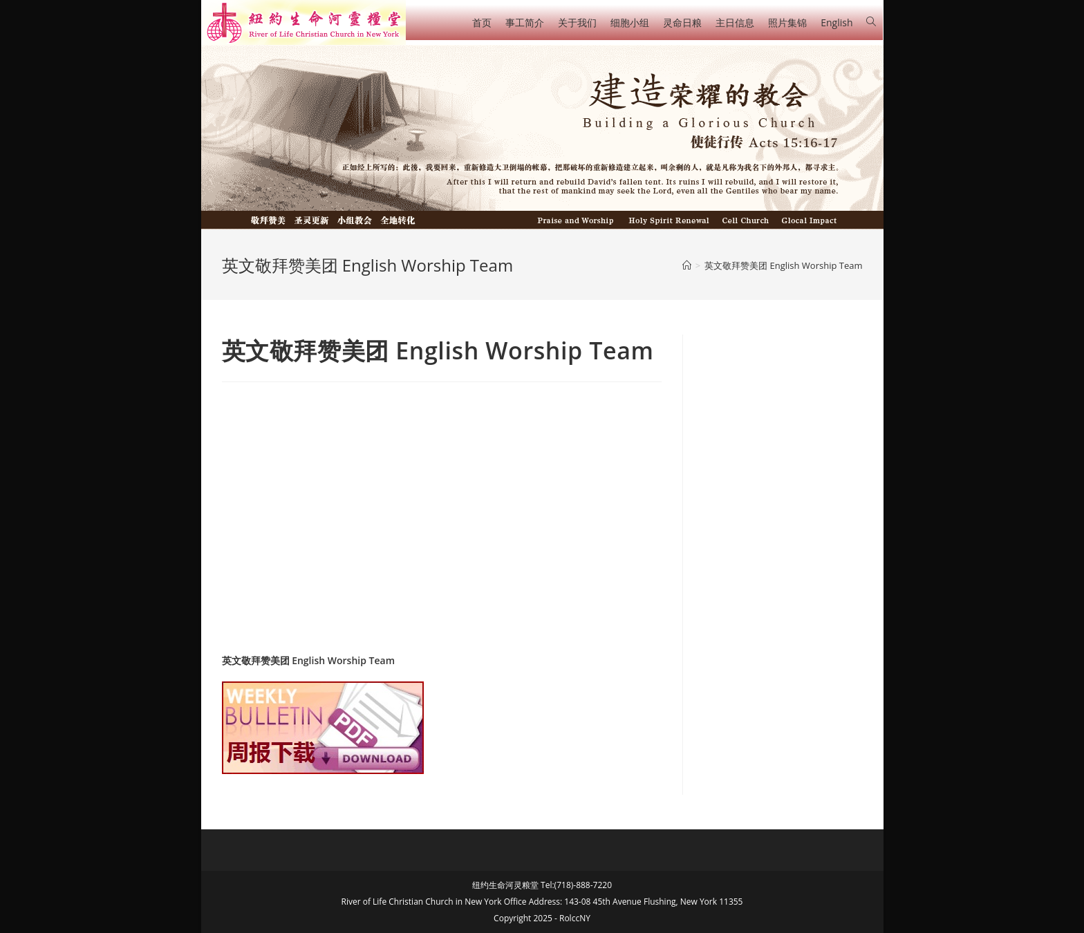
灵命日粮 (682, 22)
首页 (482, 22)
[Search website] (871, 21)
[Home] (686, 265)
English (836, 22)
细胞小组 (629, 22)
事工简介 (524, 22)
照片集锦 (787, 22)
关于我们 (577, 22)
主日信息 (735, 22)
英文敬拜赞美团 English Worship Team (308, 660)
